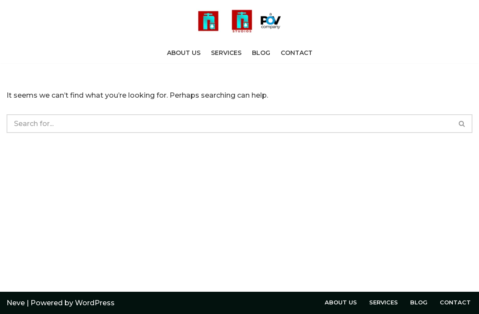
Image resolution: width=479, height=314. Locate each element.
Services (226, 53)
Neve (16, 303)
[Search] (229, 123)
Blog (261, 53)
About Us (183, 53)
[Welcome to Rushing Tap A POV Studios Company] (239, 21)
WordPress (95, 303)
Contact (297, 53)
